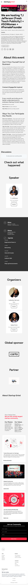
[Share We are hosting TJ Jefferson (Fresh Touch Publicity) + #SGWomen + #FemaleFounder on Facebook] (2, 49)
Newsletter (17, 562)
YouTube (16, 564)
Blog (15, 563)
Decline (14, 580)
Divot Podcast (17, 565)
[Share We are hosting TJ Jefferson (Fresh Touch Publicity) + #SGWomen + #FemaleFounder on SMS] (13, 49)
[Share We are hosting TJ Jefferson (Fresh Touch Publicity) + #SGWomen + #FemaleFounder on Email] (10, 49)
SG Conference (17, 555)
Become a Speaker (18, 557)
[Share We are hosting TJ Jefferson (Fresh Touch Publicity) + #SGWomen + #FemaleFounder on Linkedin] (8, 49)
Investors (3, 555)
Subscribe (13, 538)
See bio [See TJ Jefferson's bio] (14, 204)
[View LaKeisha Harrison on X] (14, 298)
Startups (3, 557)
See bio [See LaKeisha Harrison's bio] (14, 306)
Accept (14, 578)
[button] (26, 1)
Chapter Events (17, 556)
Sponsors (3, 558)
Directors (3, 559)
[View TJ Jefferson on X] (14, 196)
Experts (3, 556)
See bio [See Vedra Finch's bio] (14, 329)
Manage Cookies (14, 582)
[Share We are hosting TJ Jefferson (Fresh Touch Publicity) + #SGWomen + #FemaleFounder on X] (5, 49)
